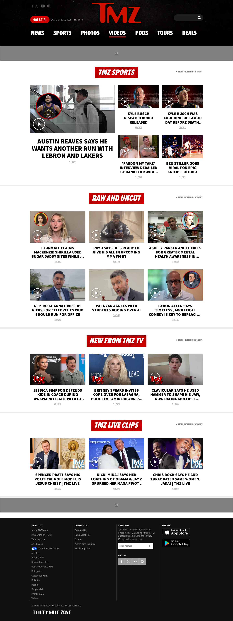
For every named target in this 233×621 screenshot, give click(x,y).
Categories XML (39, 575)
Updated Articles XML (42, 566)
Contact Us (80, 530)
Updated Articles (39, 562)
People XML (37, 589)
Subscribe (150, 546)
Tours (165, 33)
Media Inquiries (82, 548)
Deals (189, 33)
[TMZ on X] (37, 6)
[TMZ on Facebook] (32, 6)
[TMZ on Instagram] (49, 6)
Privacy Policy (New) (41, 535)
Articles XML (37, 557)
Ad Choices (37, 544)
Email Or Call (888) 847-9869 (67, 20)
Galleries (35, 580)
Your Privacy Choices (45, 548)
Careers (79, 539)
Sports (62, 33)
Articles (35, 553)
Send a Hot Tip (82, 535)
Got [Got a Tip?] (39, 20)
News (37, 33)
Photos (90, 33)
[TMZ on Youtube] (42, 6)
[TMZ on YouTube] (135, 561)
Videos (117, 33)
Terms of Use (38, 539)
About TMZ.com (39, 530)
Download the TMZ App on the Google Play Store (176, 543)
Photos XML (37, 594)
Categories (36, 571)
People (34, 584)
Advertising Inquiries (85, 544)
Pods (141, 33)
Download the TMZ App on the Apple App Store (176, 532)
